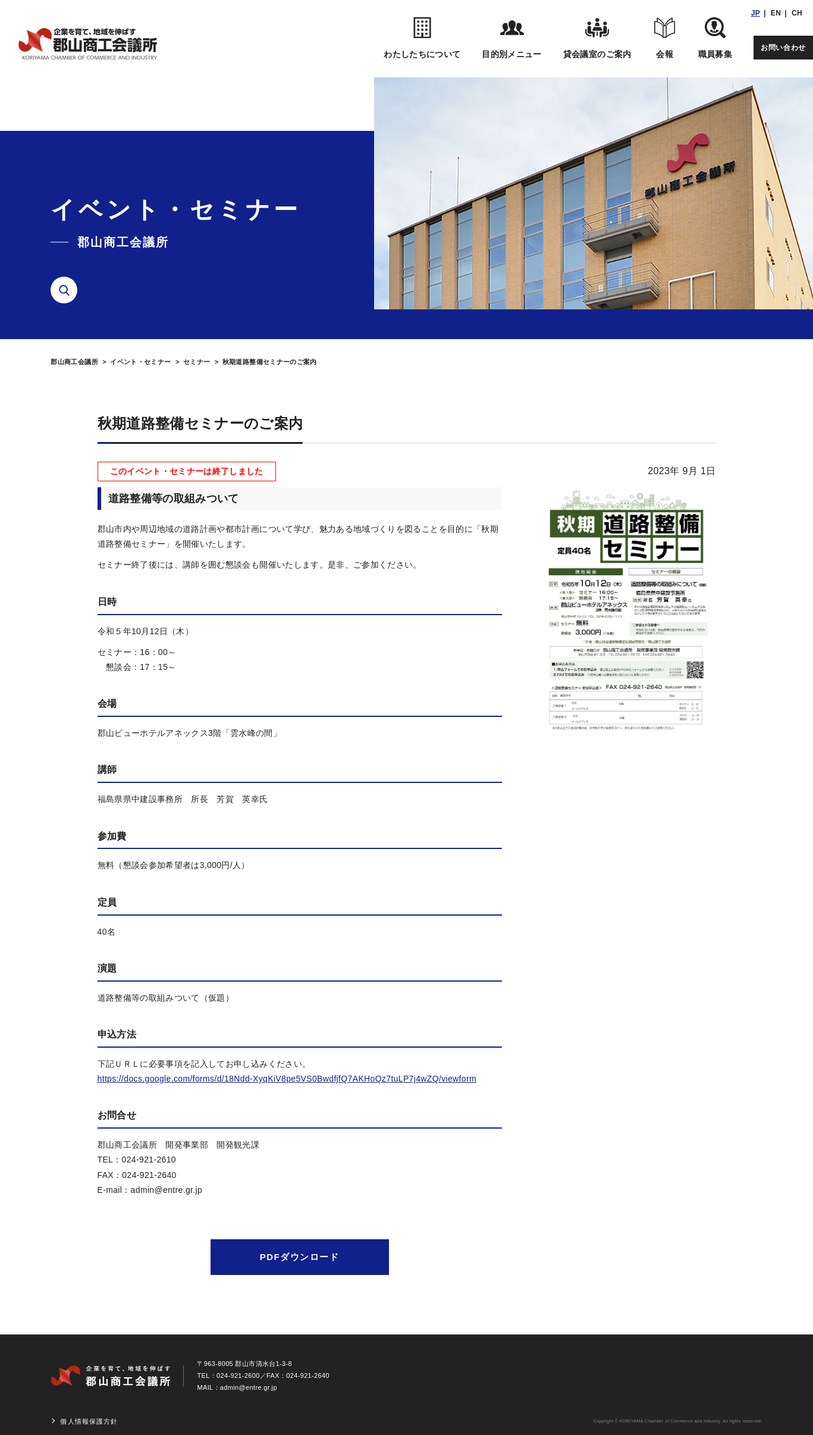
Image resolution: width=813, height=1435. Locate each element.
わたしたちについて (422, 38)
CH (797, 13)
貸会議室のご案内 (597, 38)
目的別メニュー (511, 38)
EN (776, 13)
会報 (665, 38)
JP (755, 13)
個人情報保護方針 (89, 1421)
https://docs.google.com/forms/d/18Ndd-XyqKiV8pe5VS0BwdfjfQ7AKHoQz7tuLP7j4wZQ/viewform (287, 1078)
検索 (68, 290)
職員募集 (715, 38)
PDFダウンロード (300, 1257)
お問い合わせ (783, 47)
